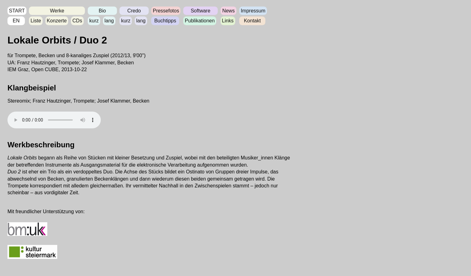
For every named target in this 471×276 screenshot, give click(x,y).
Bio (102, 10)
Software (200, 10)
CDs (77, 20)
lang (109, 20)
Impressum (253, 10)
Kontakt (252, 20)
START (17, 10)
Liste (35, 20)
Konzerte (57, 20)
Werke (57, 10)
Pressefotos (166, 10)
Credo (134, 10)
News (228, 10)
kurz (94, 20)
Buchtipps (165, 20)
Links (227, 20)
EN (16, 20)
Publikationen (200, 20)
